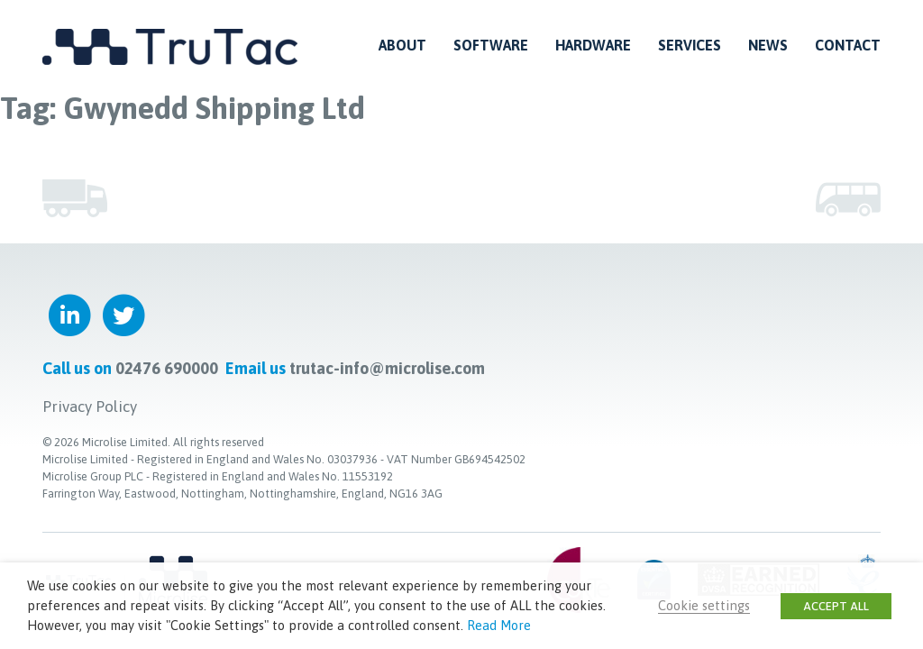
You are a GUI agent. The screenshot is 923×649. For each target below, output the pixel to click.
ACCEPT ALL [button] (836, 606)
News (768, 45)
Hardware (593, 45)
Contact (848, 45)
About (402, 45)
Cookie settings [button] (704, 605)
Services (689, 45)
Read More (499, 625)
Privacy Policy (89, 407)
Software (490, 45)
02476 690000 (166, 368)
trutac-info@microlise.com (387, 368)
